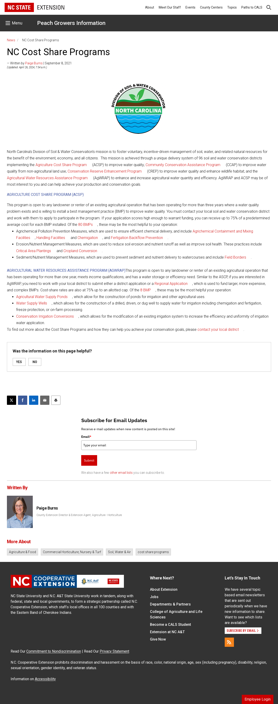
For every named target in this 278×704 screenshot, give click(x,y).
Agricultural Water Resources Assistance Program (47, 178)
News (11, 40)
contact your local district (218, 329)
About (149, 7)
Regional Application (171, 283)
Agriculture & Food (22, 552)
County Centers (211, 7)
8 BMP (145, 290)
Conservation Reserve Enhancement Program (105, 171)
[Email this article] (44, 400)
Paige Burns (34, 63)
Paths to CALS (251, 7)
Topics (232, 7)
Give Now (158, 639)
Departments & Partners (170, 604)
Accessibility (45, 679)
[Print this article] (55, 400)
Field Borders (235, 257)
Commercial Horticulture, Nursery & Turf (72, 552)
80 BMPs (85, 224)
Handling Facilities (50, 238)
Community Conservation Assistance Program (183, 165)
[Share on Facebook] (22, 400)
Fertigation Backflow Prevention (137, 238)
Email (86, 437)
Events (190, 7)
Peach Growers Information (71, 23)
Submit (89, 460)
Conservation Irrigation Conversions (45, 316)
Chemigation (88, 238)
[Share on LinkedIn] (33, 400)
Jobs (154, 597)
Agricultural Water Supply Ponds (42, 297)
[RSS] (229, 642)
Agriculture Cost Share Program (61, 165)
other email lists (121, 472)
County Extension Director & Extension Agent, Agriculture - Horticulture (79, 515)
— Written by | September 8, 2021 (39, 63)
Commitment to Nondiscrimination (53, 651)
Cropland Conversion (80, 251)
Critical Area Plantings (33, 251)
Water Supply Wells (31, 303)
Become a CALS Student (170, 624)
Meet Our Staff (170, 7)
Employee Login (258, 699)
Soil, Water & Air (119, 552)
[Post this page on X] (11, 400)
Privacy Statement (114, 651)
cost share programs (153, 552)
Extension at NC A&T (167, 632)
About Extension (163, 589)
